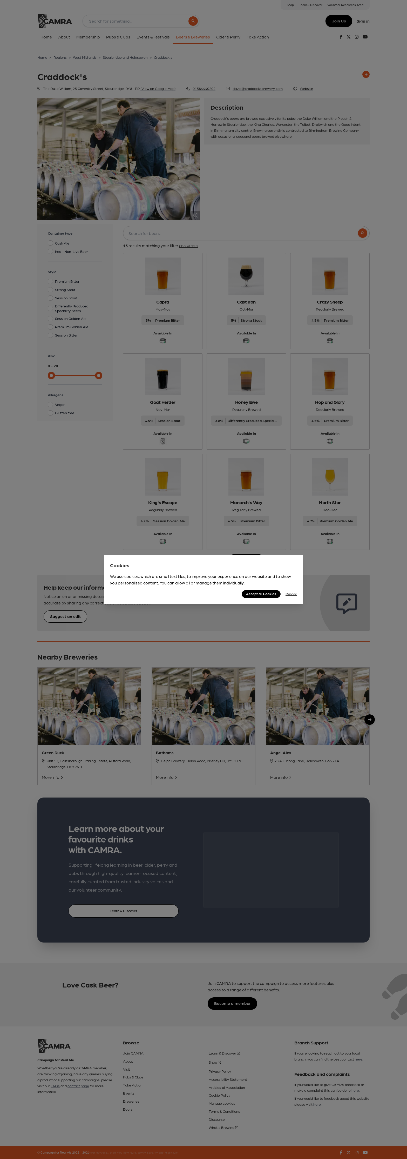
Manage (291, 594)
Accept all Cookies (261, 593)
